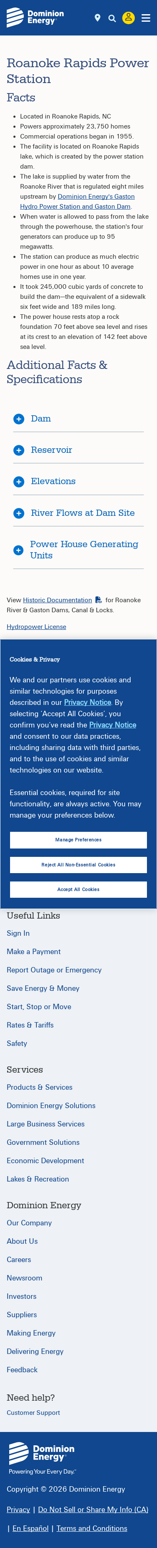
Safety (17, 1043)
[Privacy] (18, 1509)
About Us (22, 1241)
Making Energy (31, 1333)
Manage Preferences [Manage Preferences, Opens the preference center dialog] (78, 840)
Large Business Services (46, 1124)
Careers (19, 1259)
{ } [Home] (43, 1458)
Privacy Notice (87, 702)
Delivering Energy (35, 1351)
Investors (21, 1296)
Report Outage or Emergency (54, 970)
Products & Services (39, 1087)
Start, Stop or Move (39, 1007)
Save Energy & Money (43, 988)
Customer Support (33, 1413)
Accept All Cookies (78, 889)
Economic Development (45, 1161)
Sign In (18, 933)
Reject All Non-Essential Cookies (78, 865)
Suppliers (22, 1315)
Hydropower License (36, 627)
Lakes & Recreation (38, 1179)
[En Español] (31, 1528)
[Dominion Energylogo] (35, 18)
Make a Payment (34, 951)
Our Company (29, 1223)
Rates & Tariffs (30, 1025)
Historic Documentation (62, 600)
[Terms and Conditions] (92, 1528)
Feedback (22, 1370)
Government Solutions (43, 1142)
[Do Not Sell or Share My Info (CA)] (93, 1509)
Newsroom (24, 1278)
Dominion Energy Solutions (51, 1105)
